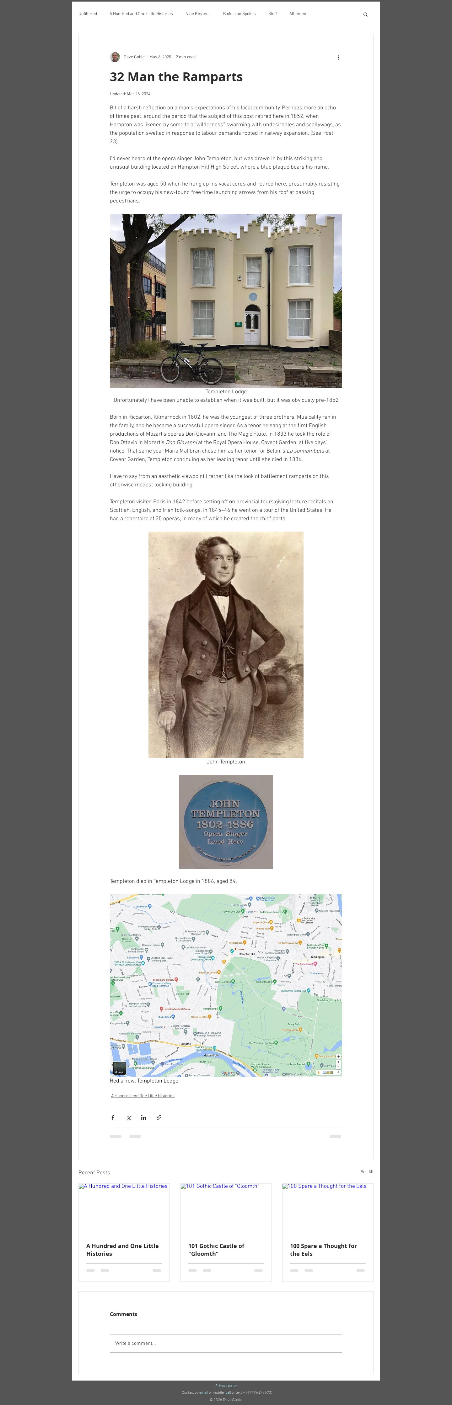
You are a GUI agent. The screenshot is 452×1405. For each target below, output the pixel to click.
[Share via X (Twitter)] (128, 1117)
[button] (366, 14)
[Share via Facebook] (113, 1117)
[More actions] (338, 57)
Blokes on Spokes (239, 14)
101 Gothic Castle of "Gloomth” (216, 1250)
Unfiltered (87, 14)
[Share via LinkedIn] (144, 1117)
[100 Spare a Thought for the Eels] (327, 1209)
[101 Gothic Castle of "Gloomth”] (226, 1209)
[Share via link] (159, 1117)
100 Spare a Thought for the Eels (323, 1250)
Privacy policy (226, 1385)
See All (367, 1172)
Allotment (298, 14)
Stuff (272, 14)
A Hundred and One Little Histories (141, 14)
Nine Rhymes (198, 14)
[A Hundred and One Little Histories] (124, 1209)
